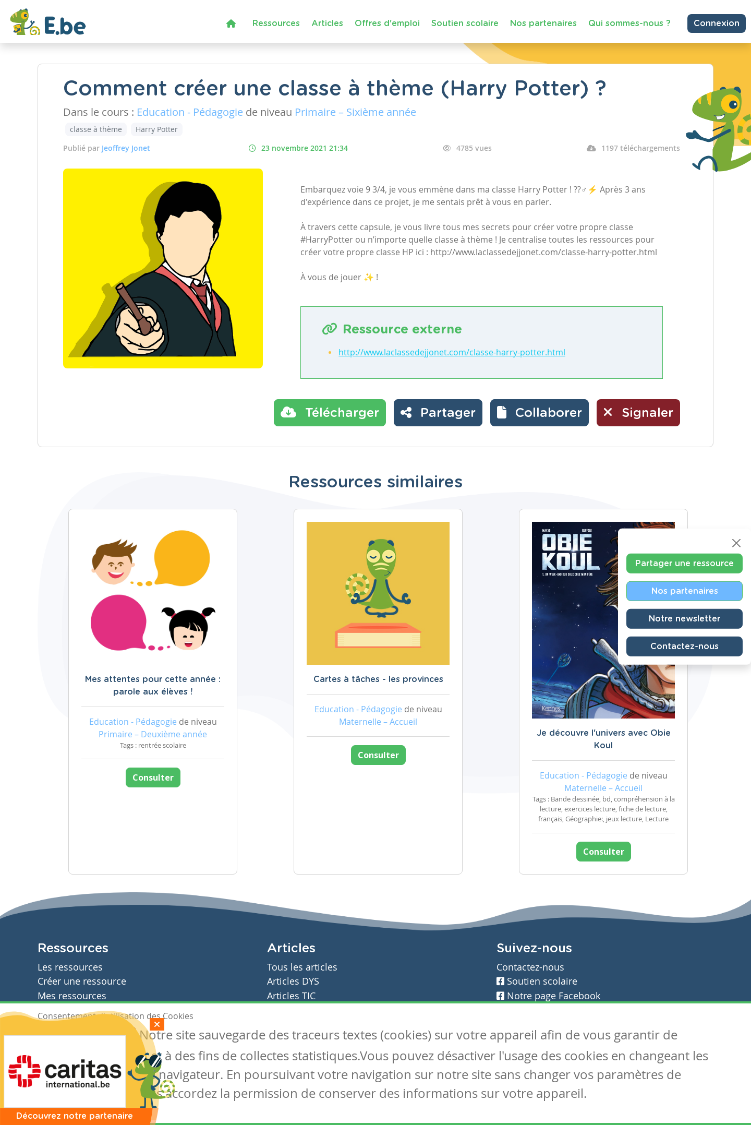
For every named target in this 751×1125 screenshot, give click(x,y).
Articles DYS (293, 981)
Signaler (638, 412)
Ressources (276, 23)
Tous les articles (302, 967)
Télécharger (330, 412)
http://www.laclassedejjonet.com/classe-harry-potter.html (451, 352)
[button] (539, 412)
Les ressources (70, 967)
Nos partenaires (543, 23)
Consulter (153, 777)
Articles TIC (291, 996)
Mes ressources (72, 996)
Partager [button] (438, 412)
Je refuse (112, 1036)
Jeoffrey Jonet (126, 148)
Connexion (717, 23)
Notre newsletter (684, 619)
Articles (327, 23)
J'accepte (61, 1036)
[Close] (736, 543)
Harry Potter (157, 129)
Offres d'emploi (387, 23)
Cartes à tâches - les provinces (378, 679)
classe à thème (96, 129)
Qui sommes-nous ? (629, 23)
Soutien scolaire (465, 23)
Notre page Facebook (548, 996)
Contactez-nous (684, 646)
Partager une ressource (684, 563)
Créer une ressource (82, 981)
